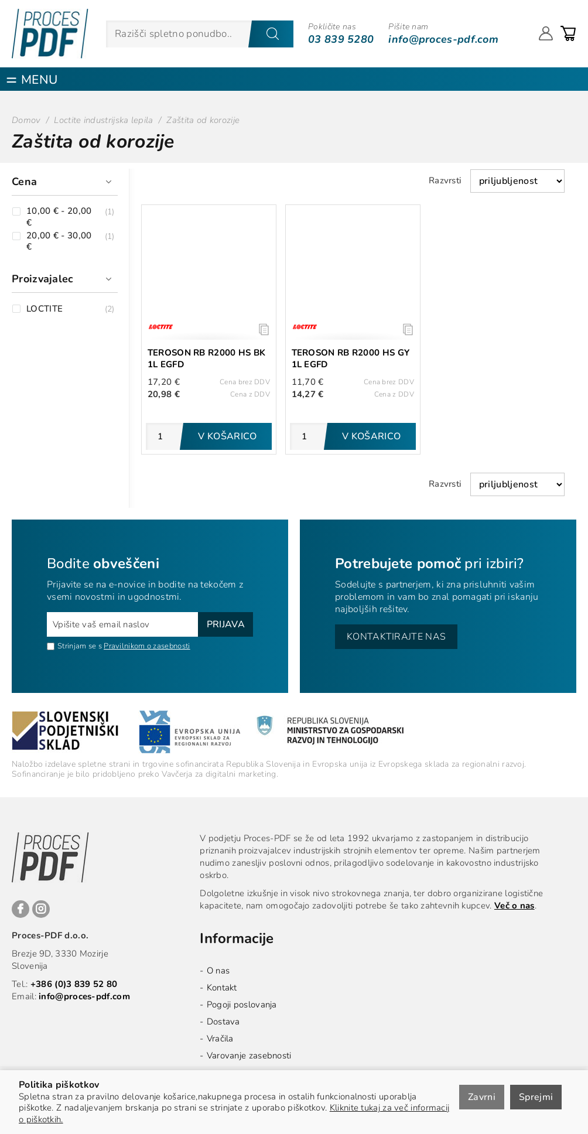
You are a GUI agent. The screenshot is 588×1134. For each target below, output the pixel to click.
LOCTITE (44, 309)
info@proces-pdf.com (443, 39)
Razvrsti (445, 180)
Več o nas (514, 905)
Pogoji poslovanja (242, 1004)
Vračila (220, 1038)
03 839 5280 (341, 39)
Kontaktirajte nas (396, 636)
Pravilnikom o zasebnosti (147, 646)
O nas (218, 970)
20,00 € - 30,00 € (59, 241)
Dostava (223, 1021)
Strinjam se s (74, 646)
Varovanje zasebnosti (249, 1055)
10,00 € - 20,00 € (59, 217)
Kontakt (222, 987)
